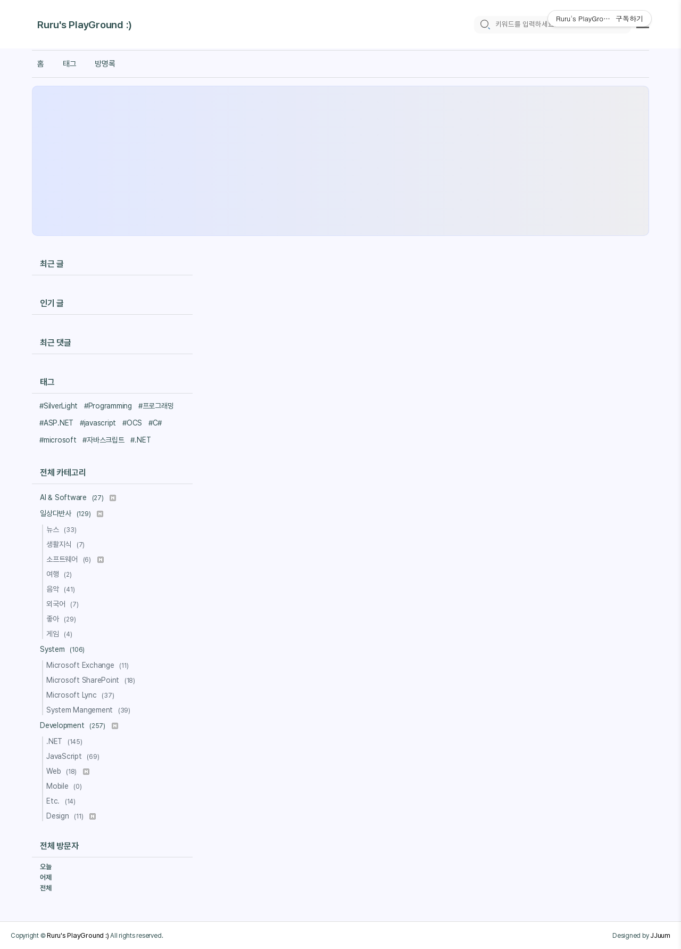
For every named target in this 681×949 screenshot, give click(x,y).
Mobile (65, 786)
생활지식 (67, 544)
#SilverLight (58, 406)
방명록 (105, 64)
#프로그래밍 (156, 406)
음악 (62, 589)
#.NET (140, 440)
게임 (61, 633)
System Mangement (90, 710)
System (64, 649)
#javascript (98, 423)
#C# (155, 423)
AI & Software (78, 497)
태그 (70, 64)
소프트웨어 (75, 559)
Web (67, 771)
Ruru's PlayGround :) (84, 25)
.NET (66, 741)
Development (79, 725)
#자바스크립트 (103, 440)
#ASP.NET (56, 423)
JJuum (660, 935)
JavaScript (74, 756)
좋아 (62, 619)
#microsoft (58, 440)
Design (71, 816)
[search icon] (484, 25)
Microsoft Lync (81, 695)
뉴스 (62, 529)
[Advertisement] (340, 160)
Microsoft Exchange (89, 665)
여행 (60, 574)
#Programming (108, 406)
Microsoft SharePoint (92, 680)
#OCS (132, 423)
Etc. (62, 801)
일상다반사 (71, 513)
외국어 (63, 604)
